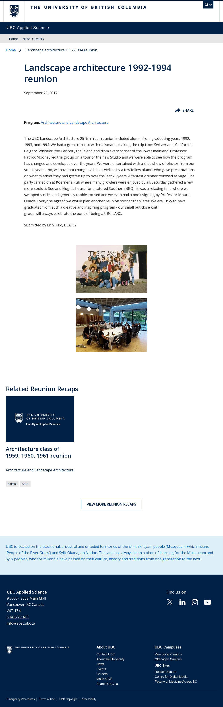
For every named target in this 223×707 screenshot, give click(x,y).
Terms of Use (47, 699)
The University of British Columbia (17, 11)
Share (184, 110)
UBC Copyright (68, 699)
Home (13, 39)
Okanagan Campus (168, 659)
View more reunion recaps (111, 504)
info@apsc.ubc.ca (21, 623)
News (100, 664)
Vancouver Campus (168, 654)
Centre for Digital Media (171, 676)
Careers (101, 674)
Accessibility (89, 699)
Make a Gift (104, 679)
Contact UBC (105, 654)
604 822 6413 (18, 617)
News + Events (33, 39)
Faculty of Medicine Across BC (176, 681)
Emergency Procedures (21, 699)
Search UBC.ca (107, 684)
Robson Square (165, 672)
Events (101, 669)
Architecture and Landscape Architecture (75, 122)
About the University (110, 659)
